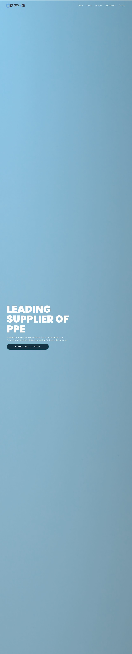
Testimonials (110, 5)
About (89, 5)
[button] (28, 347)
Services (98, 5)
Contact (122, 5)
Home (80, 5)
